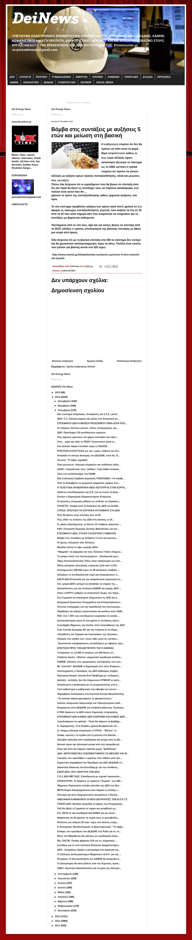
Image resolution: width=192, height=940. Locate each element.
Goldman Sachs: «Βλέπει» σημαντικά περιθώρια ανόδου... (89, 657)
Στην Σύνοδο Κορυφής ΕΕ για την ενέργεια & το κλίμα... (88, 629)
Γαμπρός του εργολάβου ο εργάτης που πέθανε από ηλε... (89, 758)
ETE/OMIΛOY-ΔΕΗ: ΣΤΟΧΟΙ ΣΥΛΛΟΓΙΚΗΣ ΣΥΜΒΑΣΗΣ (86, 533)
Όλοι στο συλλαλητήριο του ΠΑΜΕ (76, 474)
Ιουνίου (62, 887)
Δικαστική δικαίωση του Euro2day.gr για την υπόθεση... (88, 767)
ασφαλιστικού (116, 153)
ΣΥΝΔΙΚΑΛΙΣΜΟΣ (61, 77)
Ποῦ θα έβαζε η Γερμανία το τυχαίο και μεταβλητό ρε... (87, 808)
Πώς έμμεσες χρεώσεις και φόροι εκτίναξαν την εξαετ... (87, 437)
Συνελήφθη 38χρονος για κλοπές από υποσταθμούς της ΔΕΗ (91, 625)
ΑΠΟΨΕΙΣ (97, 77)
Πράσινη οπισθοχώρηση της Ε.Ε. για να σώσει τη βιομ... (88, 492)
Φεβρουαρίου (65, 906)
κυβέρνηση (111, 144)
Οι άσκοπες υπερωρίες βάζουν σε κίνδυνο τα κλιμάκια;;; (88, 501)
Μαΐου (61, 892)
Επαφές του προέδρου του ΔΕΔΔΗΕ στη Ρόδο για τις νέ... (89, 831)
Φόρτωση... (57, 114)
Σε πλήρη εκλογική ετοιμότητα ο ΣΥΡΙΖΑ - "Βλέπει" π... (87, 730)
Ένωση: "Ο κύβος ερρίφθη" (72, 460)
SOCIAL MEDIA (104, 82)
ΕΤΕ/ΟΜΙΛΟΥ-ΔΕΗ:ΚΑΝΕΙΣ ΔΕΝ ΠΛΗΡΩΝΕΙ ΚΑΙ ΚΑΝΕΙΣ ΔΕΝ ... (92, 717)
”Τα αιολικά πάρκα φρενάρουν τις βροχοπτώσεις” (85, 698)
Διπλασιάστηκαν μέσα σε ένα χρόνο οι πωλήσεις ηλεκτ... (88, 620)
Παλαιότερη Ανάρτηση (129, 361)
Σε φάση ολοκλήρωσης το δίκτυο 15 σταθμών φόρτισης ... (89, 524)
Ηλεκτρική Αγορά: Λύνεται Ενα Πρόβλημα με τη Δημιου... (88, 675)
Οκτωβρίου (64, 410)
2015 (58, 392)
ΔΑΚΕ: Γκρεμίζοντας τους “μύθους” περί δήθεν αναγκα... (88, 469)
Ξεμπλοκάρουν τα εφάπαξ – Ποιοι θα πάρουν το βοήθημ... (89, 721)
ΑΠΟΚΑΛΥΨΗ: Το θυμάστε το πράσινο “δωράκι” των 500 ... (90, 781)
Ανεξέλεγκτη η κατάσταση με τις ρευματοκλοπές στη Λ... (88, 684)
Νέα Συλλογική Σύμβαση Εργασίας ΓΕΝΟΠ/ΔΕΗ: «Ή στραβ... (90, 478)
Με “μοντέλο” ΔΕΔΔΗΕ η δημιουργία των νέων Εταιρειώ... (89, 666)
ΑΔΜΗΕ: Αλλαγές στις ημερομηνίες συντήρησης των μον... (90, 662)
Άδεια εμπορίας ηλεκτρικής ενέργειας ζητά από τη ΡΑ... (88, 565)
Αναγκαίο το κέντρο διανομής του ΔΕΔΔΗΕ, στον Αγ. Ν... (88, 455)
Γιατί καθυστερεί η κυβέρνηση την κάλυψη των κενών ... (88, 689)
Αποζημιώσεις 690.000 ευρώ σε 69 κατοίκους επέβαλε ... (88, 570)
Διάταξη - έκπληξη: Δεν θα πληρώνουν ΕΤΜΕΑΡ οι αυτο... (89, 680)
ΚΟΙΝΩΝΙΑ (113, 77)
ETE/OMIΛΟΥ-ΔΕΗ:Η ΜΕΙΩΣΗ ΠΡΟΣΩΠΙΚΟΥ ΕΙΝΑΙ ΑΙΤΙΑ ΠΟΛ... (92, 423)
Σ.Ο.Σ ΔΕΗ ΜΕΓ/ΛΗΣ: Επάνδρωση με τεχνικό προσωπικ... (89, 776)
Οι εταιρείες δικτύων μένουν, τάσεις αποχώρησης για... (87, 428)
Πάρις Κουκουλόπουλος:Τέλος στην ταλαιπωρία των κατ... (89, 561)
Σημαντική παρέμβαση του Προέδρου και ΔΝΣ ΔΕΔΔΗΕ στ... (90, 762)
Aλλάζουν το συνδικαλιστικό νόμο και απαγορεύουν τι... (88, 574)
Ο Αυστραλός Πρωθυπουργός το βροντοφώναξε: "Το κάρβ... (90, 827)
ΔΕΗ (12, 77)
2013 (58, 916)
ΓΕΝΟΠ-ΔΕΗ (131, 77)
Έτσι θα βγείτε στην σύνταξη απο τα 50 (79, 515)
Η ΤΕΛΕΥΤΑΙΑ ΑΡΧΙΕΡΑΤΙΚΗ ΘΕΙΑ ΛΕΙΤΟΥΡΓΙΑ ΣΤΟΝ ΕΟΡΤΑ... (92, 487)
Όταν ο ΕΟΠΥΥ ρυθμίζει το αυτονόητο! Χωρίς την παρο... (88, 593)
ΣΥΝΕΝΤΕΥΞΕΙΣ (67, 82)
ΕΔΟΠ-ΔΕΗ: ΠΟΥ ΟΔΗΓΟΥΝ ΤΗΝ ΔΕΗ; (78, 772)
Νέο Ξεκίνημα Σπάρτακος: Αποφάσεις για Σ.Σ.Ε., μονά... (88, 414)
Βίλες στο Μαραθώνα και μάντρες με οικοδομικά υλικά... (88, 836)
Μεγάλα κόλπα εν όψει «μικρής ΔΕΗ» (77, 547)
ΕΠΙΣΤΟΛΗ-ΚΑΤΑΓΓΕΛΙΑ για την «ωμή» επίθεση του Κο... (88, 451)
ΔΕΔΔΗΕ (48, 82)
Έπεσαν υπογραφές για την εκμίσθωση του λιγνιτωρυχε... (89, 607)
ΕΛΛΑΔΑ (148, 77)
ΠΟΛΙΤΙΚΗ (41, 77)
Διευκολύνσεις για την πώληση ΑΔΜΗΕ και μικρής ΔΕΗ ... (89, 588)
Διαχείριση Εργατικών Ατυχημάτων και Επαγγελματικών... (89, 602)
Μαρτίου (63, 901)
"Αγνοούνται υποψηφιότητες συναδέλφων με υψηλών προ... (90, 643)
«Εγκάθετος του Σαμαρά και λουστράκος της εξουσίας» (87, 634)
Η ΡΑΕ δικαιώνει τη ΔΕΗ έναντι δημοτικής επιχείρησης (87, 712)
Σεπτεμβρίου (65, 874)
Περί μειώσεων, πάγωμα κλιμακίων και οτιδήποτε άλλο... (88, 464)
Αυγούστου (64, 878)
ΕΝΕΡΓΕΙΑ (81, 77)
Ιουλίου (62, 883)
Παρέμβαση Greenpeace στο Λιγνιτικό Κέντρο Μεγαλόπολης (90, 694)
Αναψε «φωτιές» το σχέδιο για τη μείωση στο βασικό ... (87, 735)
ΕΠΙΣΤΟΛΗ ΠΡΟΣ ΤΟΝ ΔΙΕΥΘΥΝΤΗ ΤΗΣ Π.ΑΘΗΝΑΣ (85, 648)
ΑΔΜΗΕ (14, 82)
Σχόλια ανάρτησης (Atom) (80, 366)
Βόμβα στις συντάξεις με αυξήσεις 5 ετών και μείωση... (87, 538)
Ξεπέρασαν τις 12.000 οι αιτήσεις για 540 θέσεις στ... (86, 652)
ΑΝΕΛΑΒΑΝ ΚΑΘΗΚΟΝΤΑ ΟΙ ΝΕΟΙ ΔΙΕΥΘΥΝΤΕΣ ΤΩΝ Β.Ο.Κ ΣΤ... (93, 799)
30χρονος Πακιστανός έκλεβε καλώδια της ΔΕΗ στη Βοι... (89, 785)
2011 (58, 925)
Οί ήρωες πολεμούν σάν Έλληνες (76, 542)
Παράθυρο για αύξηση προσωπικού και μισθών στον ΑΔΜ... (90, 611)
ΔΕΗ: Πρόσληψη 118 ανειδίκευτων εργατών (81, 432)
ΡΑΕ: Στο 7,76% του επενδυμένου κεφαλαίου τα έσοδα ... (88, 616)
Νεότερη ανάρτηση (62, 361)
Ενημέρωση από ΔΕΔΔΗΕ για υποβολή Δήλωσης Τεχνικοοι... (91, 707)
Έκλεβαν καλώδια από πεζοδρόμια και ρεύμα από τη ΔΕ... (89, 739)
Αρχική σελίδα (95, 361)
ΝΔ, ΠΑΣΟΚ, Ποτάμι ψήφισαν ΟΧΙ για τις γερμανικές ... (87, 840)
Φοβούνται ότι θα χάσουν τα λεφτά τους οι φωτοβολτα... (88, 818)
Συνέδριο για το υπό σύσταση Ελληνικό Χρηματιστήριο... (88, 845)
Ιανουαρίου (64, 910)
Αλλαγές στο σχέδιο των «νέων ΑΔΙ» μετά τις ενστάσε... (88, 639)
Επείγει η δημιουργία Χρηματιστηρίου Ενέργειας (84, 496)
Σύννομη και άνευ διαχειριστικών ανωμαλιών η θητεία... (88, 795)
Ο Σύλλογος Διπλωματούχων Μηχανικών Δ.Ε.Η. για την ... (89, 854)
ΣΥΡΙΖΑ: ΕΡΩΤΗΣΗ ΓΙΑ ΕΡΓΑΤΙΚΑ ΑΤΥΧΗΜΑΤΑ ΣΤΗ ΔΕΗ (88, 510)
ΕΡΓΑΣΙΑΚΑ (164, 77)
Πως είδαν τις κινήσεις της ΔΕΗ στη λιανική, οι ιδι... (85, 519)
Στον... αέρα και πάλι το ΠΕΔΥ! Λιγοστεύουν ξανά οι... (86, 441)
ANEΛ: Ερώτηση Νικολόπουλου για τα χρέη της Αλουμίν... (89, 868)
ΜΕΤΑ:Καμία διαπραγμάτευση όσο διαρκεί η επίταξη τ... (88, 790)
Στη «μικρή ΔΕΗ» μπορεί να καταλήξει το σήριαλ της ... (87, 584)
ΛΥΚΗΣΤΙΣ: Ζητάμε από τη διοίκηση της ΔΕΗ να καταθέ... (88, 506)
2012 (58, 921)
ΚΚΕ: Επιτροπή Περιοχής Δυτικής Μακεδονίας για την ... (88, 529)
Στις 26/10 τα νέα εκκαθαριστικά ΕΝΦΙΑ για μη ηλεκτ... (87, 813)
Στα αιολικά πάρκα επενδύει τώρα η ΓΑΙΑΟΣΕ (82, 446)
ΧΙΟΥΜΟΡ (85, 82)
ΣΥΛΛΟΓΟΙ (25, 77)
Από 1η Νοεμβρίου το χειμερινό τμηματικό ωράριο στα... (88, 483)
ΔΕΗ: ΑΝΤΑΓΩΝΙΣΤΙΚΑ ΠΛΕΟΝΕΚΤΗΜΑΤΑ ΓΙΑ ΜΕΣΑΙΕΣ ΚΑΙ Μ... (93, 753)
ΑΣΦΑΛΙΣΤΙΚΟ (31, 82)
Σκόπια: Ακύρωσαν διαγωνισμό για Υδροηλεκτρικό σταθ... (89, 703)
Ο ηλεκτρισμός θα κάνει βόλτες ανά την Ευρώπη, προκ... (88, 863)
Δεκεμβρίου (64, 401)
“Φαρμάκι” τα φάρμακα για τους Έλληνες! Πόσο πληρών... (89, 552)
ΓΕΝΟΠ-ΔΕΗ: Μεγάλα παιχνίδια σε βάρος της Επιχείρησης (90, 804)
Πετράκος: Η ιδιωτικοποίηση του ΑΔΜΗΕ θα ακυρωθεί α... (89, 859)
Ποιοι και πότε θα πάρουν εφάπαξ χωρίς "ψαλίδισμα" (87, 749)
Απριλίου (63, 897)
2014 (58, 397)
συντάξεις (63, 180)
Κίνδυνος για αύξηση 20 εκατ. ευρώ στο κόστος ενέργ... (88, 822)
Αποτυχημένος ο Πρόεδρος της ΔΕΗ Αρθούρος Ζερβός (87, 671)
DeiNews (45, 18)
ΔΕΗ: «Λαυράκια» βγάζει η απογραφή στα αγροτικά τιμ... (88, 850)
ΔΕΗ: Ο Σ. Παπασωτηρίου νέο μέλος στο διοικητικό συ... (88, 419)
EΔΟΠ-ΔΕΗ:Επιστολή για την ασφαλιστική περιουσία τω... (89, 579)
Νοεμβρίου (64, 405)
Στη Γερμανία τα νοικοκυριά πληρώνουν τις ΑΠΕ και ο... (88, 597)
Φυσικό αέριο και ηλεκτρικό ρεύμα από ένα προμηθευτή (88, 744)
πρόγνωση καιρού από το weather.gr (79, 102)
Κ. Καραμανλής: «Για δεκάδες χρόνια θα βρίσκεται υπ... (88, 726)
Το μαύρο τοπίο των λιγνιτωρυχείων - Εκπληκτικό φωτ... (88, 556)
